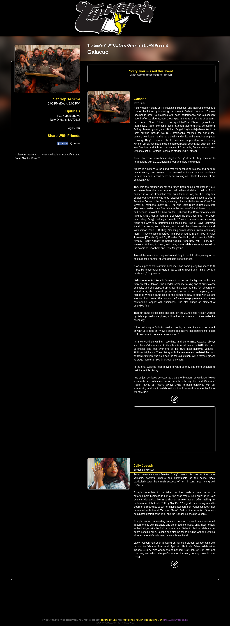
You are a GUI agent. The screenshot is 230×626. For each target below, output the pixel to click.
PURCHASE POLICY (133, 620)
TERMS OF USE (109, 620)
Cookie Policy (154, 620)
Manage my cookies (176, 620)
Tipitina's (72, 111)
